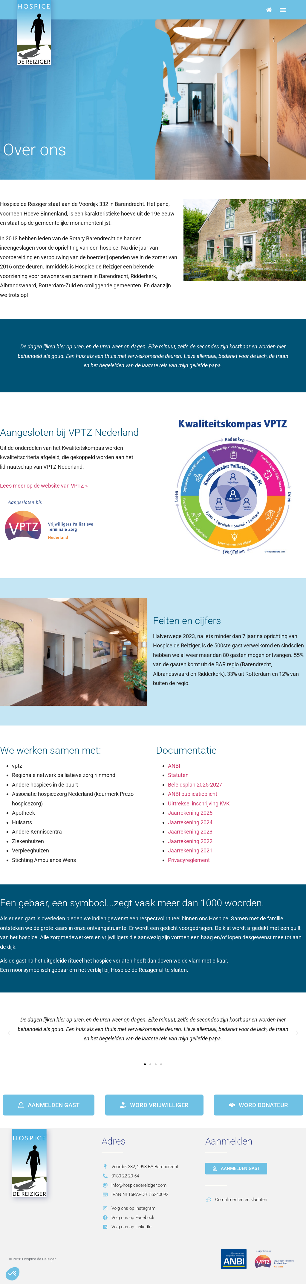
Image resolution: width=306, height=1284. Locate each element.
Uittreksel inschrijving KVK (199, 803)
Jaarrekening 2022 (190, 841)
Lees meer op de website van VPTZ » (44, 485)
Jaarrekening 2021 (190, 850)
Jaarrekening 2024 (190, 822)
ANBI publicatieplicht (192, 794)
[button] (283, 10)
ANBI (174, 766)
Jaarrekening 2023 (190, 831)
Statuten (178, 775)
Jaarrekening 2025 (190, 813)
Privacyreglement (189, 860)
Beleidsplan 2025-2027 (195, 784)
